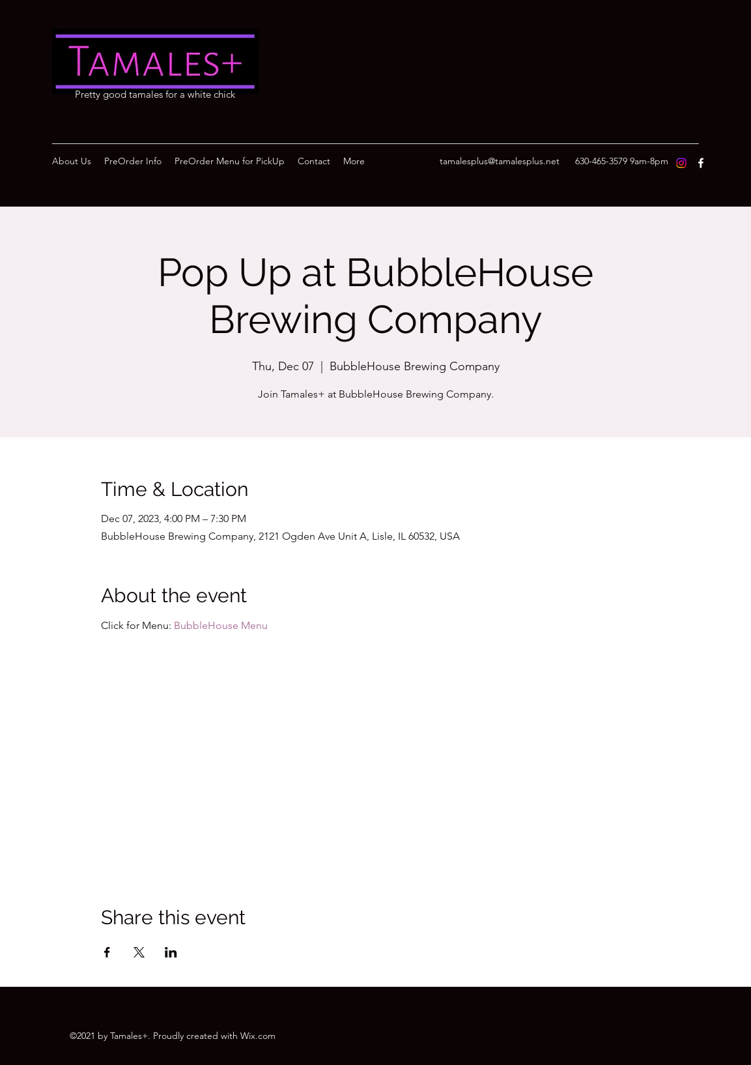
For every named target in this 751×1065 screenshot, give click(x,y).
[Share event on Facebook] (107, 952)
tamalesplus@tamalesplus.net (500, 161)
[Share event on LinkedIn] (171, 952)
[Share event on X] (139, 952)
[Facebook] (700, 162)
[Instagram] (681, 162)
